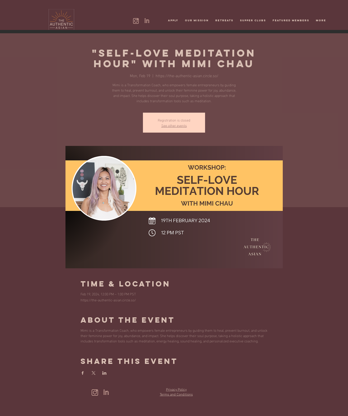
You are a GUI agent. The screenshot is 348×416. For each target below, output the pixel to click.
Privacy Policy (176, 390)
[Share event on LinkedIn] (104, 373)
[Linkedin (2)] (146, 20)
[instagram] (136, 20)
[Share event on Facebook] (83, 373)
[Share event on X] (93, 373)
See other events (174, 125)
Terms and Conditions (176, 394)
